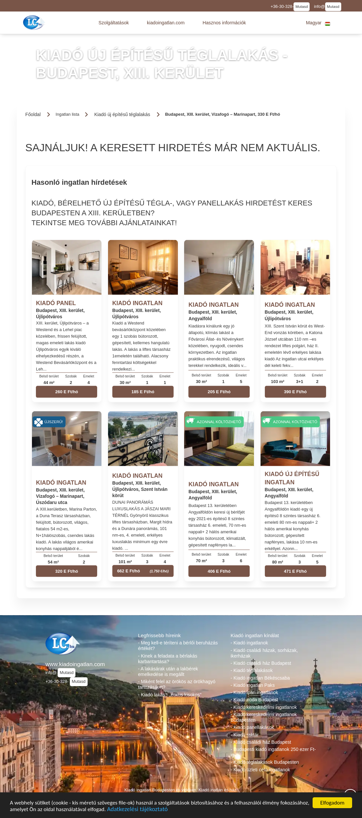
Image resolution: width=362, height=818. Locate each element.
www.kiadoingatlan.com (75, 664)
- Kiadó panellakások (252, 727)
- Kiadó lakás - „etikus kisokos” (169, 694)
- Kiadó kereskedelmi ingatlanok (264, 707)
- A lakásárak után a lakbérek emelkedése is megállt (168, 671)
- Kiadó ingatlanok (249, 642)
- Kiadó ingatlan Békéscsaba (260, 678)
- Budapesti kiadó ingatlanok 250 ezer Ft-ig (273, 752)
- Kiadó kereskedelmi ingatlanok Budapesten (264, 717)
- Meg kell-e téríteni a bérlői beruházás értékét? (178, 645)
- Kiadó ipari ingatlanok (254, 692)
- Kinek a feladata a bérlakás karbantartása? (167, 658)
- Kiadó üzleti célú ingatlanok (260, 769)
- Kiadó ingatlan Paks (253, 685)
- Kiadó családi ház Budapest (261, 663)
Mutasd (301, 7)
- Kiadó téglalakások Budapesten (265, 762)
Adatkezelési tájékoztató (137, 810)
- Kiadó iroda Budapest (254, 699)
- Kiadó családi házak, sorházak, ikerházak (264, 653)
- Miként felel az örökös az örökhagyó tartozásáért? (176, 684)
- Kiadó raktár (245, 734)
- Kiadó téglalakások (252, 670)
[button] (113, 23)
